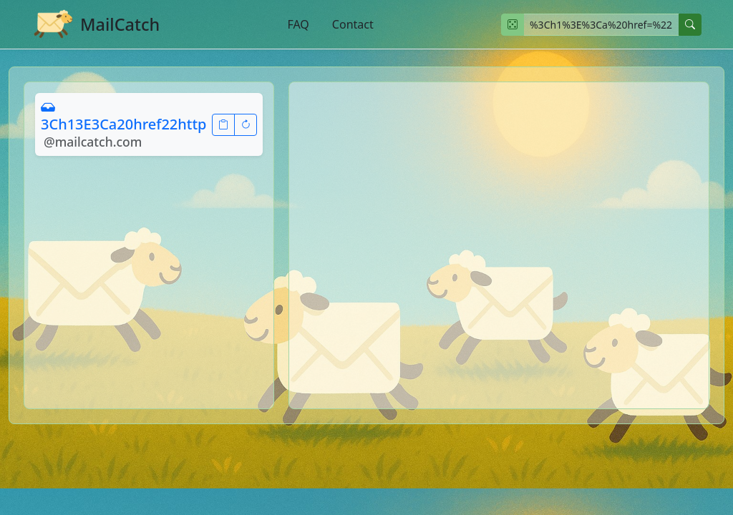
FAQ (298, 24)
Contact (353, 24)
